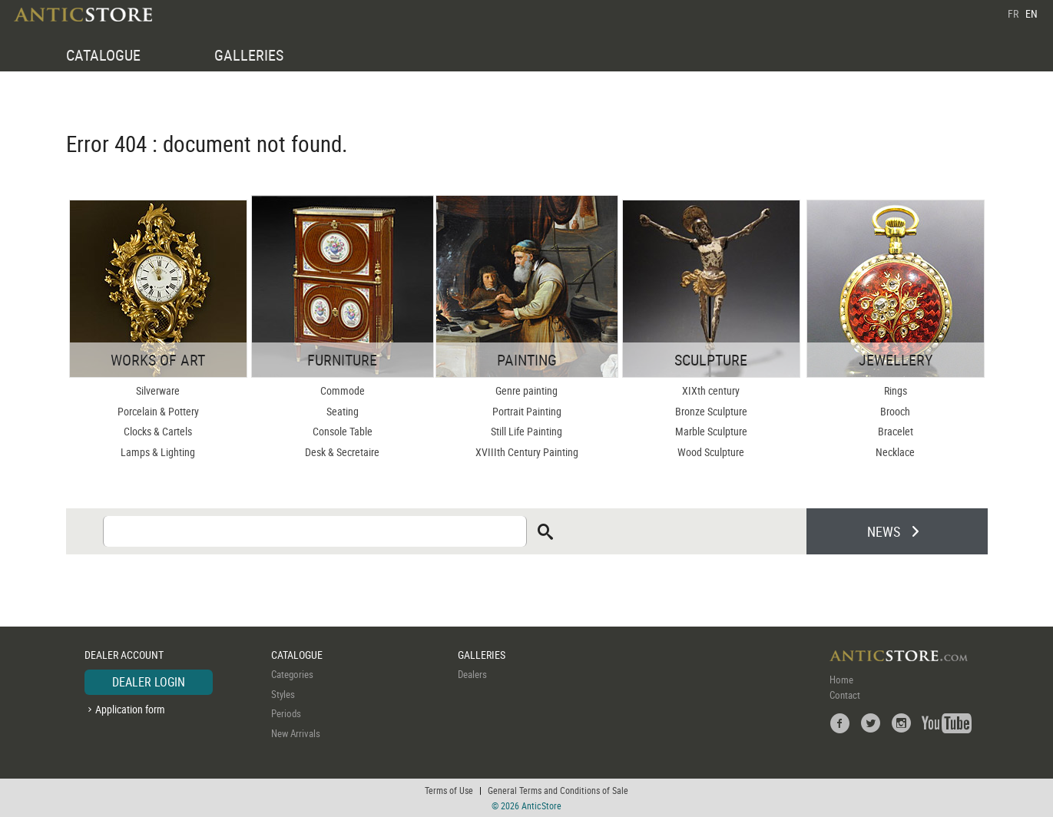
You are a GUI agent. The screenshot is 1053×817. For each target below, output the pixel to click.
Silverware (158, 390)
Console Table (343, 431)
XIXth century (711, 390)
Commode (342, 390)
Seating (342, 411)
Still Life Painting (526, 431)
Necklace (895, 452)
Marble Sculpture (711, 431)
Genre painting (526, 390)
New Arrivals (295, 733)
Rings (895, 390)
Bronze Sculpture (711, 411)
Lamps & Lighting (158, 452)
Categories (292, 674)
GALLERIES (248, 55)
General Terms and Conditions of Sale (558, 790)
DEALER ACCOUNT (124, 654)
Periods (286, 713)
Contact (844, 695)
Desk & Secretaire (342, 452)
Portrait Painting (526, 411)
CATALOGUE (103, 55)
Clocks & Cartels (158, 431)
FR (1013, 13)
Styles (283, 694)
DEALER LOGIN (148, 681)
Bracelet (895, 431)
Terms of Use (449, 790)
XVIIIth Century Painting (526, 452)
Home (841, 679)
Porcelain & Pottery (158, 411)
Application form (130, 709)
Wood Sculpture (710, 452)
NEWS (883, 531)
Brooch (895, 411)
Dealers (472, 674)
